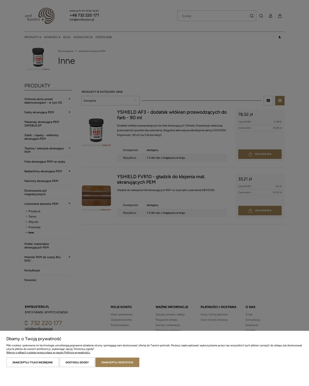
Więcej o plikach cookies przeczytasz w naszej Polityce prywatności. (48, 352)
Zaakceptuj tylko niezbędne (32, 362)
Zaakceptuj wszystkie (117, 362)
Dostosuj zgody (77, 362)
